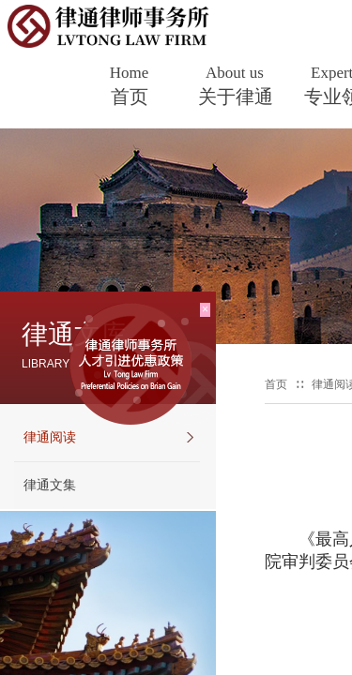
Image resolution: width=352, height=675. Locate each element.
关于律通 (235, 96)
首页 (129, 96)
